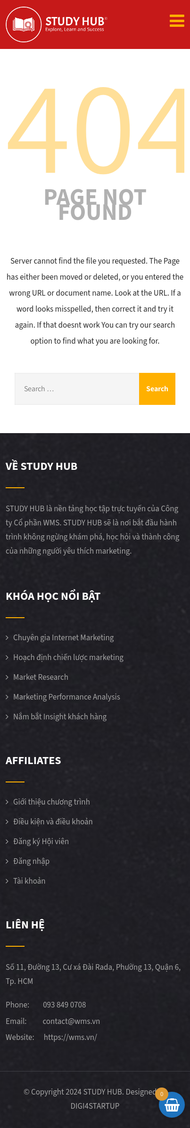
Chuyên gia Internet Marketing (63, 638)
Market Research (40, 677)
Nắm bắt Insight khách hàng (60, 717)
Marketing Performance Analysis (66, 697)
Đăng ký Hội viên (41, 841)
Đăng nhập (31, 861)
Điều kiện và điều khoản (53, 822)
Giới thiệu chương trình (51, 802)
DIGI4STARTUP (95, 1106)
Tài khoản (29, 881)
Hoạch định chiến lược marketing (68, 657)
